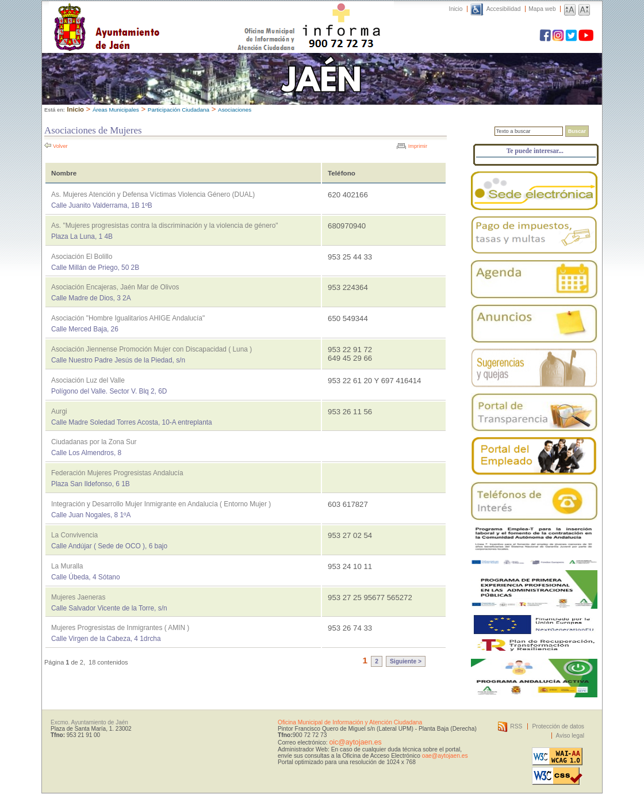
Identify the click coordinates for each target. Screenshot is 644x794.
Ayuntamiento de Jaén (156, 15)
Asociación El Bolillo (81, 257)
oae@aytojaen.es (445, 756)
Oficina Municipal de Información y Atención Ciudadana (350, 722)
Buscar (577, 131)
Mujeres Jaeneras (78, 597)
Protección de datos (558, 726)
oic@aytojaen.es (355, 742)
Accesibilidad (503, 9)
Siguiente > (405, 661)
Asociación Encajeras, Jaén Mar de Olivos (115, 287)
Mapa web (541, 9)
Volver (60, 146)
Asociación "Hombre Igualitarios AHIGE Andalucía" (128, 318)
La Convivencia (74, 535)
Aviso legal (570, 735)
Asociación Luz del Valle (88, 380)
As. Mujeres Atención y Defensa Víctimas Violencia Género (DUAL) (153, 194)
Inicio (456, 9)
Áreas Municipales (116, 109)
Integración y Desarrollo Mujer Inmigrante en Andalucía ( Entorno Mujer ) (161, 504)
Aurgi (59, 411)
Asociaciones (234, 109)
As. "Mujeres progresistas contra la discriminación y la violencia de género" (164, 226)
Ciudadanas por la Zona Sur (94, 442)
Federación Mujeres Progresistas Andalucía (117, 473)
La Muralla (67, 566)
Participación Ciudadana (178, 109)
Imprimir (417, 146)
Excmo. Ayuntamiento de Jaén (89, 722)
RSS (516, 726)
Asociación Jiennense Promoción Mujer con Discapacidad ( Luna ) (151, 349)
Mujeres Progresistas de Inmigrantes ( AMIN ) (120, 628)
